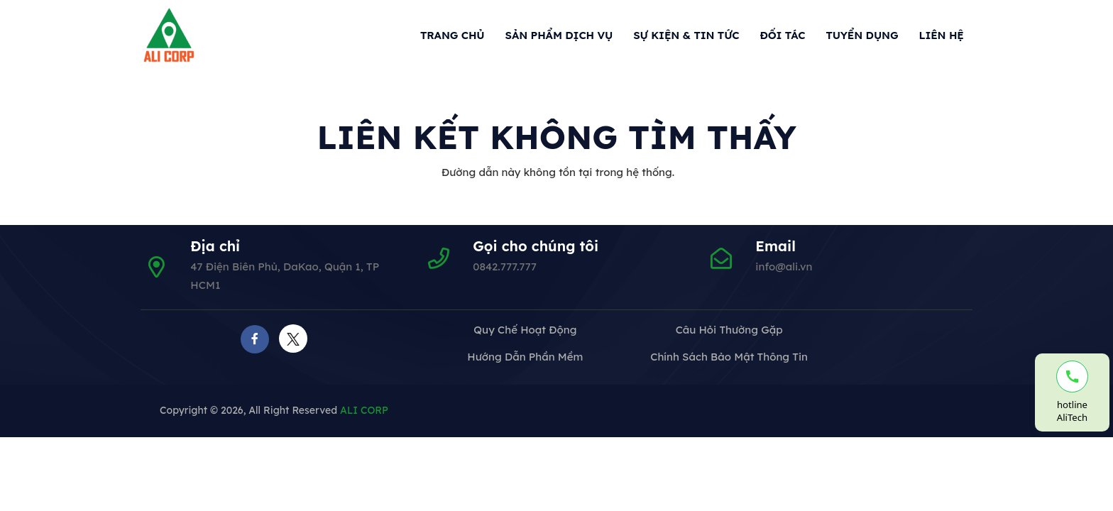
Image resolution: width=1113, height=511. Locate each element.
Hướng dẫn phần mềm (525, 356)
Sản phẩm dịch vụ (559, 35)
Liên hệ (941, 35)
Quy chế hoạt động (524, 329)
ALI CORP (364, 410)
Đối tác (783, 35)
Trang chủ (452, 35)
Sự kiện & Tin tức (686, 35)
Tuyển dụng (862, 35)
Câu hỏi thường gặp (729, 329)
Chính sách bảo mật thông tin (729, 356)
